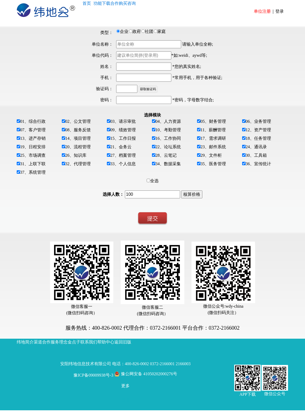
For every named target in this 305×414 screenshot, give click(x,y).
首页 (86, 3)
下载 (106, 3)
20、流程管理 (78, 147)
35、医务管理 (213, 164)
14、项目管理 (78, 138)
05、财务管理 (213, 121)
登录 (279, 11)
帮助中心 (105, 342)
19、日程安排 (33, 147)
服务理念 (59, 342)
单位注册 (262, 11)
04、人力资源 (168, 121)
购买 (123, 3)
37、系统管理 (33, 172)
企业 (124, 31)
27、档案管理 (123, 155)
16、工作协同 (168, 138)
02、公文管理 (78, 121)
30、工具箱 (256, 155)
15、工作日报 (123, 138)
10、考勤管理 (168, 130)
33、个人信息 (123, 164)
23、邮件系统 (213, 147)
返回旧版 (122, 342)
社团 (149, 31)
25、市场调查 (33, 155)
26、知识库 (75, 155)
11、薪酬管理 (213, 130)
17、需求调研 (213, 138)
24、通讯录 (256, 147)
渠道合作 (42, 342)
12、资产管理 (258, 130)
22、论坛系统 (168, 147)
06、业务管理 (258, 121)
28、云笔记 (166, 155)
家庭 (161, 31)
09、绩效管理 (123, 130)
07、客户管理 (33, 130)
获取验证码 (148, 89)
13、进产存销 (33, 138)
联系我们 (88, 342)
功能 (97, 3)
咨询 (131, 3)
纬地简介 (25, 342)
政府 (136, 31)
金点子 (74, 342)
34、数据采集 (168, 164)
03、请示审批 (123, 121)
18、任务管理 (258, 138)
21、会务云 (121, 147)
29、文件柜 (211, 155)
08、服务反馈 (78, 130)
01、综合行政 (33, 121)
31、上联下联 (33, 164)
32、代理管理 (78, 164)
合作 (114, 3)
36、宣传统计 (258, 164)
